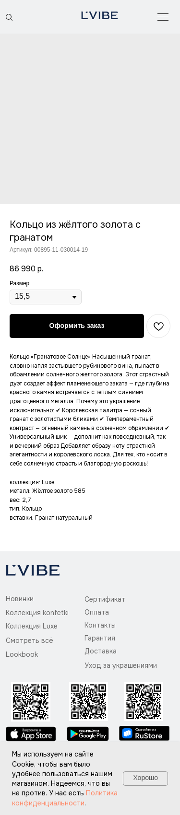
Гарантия (99, 638)
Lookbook (22, 654)
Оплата (96, 612)
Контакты (100, 625)
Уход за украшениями (120, 665)
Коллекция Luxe (32, 626)
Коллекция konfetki (37, 612)
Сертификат (104, 599)
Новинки (20, 598)
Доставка (100, 651)
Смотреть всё (29, 640)
